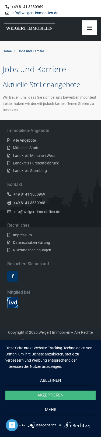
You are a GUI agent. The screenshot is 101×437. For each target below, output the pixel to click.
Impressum (22, 235)
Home (7, 51)
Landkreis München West (34, 155)
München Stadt (26, 148)
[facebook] (12, 276)
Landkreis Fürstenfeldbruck (36, 163)
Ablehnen (50, 380)
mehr (50, 409)
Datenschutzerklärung (31, 242)
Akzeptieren (50, 395)
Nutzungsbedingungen (32, 250)
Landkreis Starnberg (30, 170)
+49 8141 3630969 (29, 194)
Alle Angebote (24, 140)
